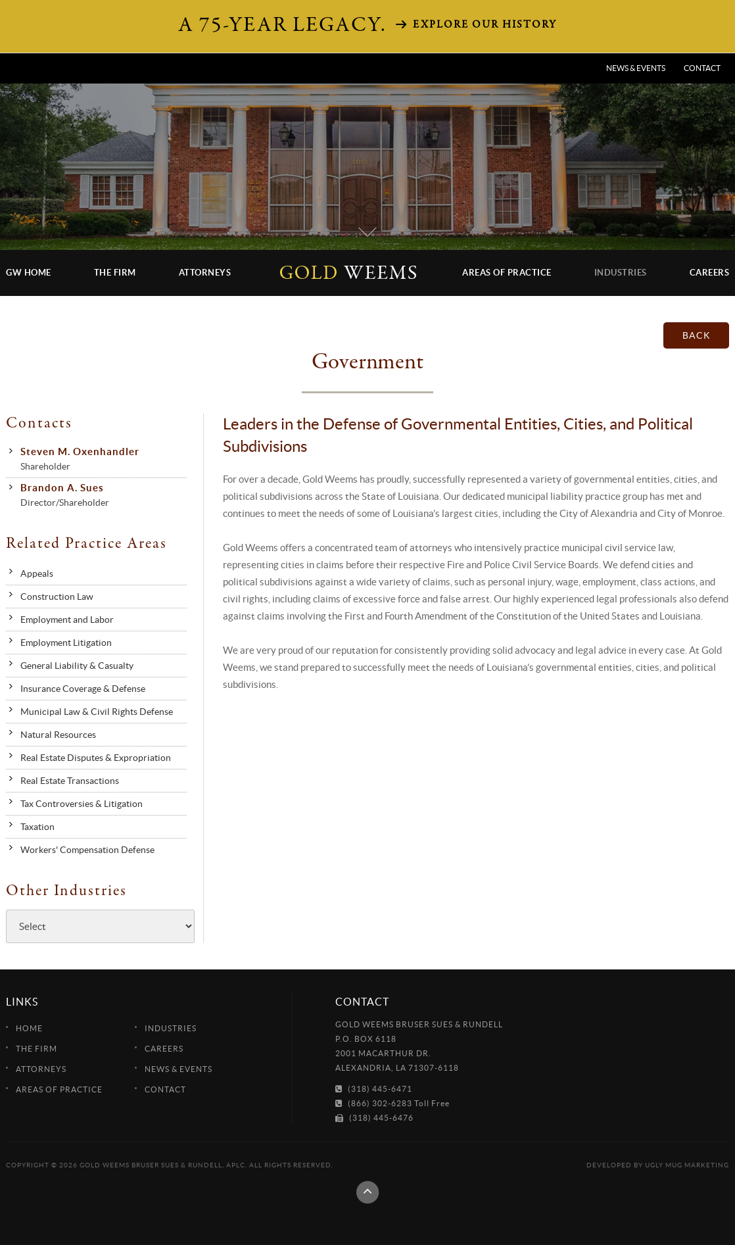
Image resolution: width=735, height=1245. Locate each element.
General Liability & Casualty (76, 665)
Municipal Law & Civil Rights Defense (96, 711)
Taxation (37, 826)
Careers (710, 273)
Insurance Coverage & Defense (82, 688)
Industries (620, 273)
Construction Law (56, 596)
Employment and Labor (67, 619)
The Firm (115, 273)
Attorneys (205, 273)
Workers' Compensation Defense (87, 849)
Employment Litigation (66, 642)
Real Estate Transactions (69, 780)
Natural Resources (58, 734)
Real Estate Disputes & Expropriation (95, 757)
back (696, 335)
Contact (702, 68)
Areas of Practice (507, 273)
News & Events (635, 68)
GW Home (28, 273)
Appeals (36, 573)
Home (29, 1028)
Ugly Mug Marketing (687, 1165)
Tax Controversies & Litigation (81, 803)
